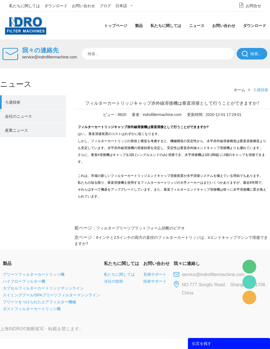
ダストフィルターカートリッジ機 (32, 309)
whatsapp (216, 217)
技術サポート (154, 281)
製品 (139, 25)
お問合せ (253, 6)
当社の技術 (113, 281)
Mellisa (249, 282)
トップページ (115, 25)
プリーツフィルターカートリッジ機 (33, 274)
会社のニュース (18, 116)
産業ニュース (16, 130)
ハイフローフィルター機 (24, 281)
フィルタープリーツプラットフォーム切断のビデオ (140, 228)
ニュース (196, 25)
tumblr (245, 217)
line (186, 217)
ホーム (239, 90)
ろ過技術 (12, 102)
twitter (201, 217)
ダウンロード (56, 6)
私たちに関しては (24, 6)
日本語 (121, 6)
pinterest (230, 217)
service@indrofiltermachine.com (49, 57)
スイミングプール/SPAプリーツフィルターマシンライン (51, 295)
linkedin (260, 217)
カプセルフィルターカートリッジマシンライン (43, 288)
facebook (171, 217)
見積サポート (154, 274)
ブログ (105, 6)
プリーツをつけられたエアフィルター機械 (39, 302)
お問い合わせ (83, 6)
